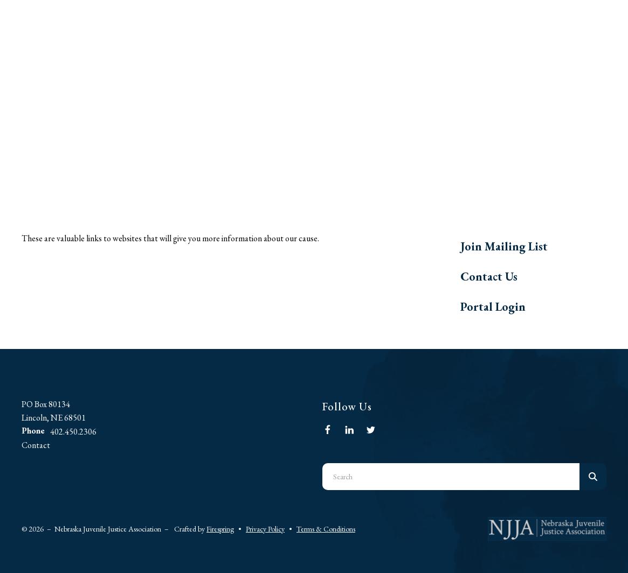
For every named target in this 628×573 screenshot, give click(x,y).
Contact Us (488, 276)
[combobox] (451, 476)
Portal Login (493, 307)
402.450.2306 (73, 431)
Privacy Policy (265, 529)
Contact (36, 445)
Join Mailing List (504, 246)
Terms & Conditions (325, 529)
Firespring (220, 529)
